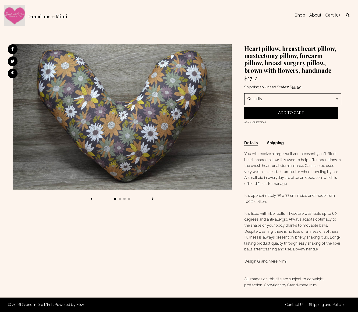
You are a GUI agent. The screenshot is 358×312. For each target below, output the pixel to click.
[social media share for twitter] (13, 62)
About (315, 15)
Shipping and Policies (327, 304)
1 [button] (115, 199)
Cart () (332, 15)
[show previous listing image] (91, 199)
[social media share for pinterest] (13, 74)
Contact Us (295, 304)
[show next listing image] (153, 199)
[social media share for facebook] (12, 49)
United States (276, 87)
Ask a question (255, 122)
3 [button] (124, 199)
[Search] (348, 15)
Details (251, 143)
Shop (300, 15)
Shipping (275, 143)
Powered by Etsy (69, 304)
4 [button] (129, 199)
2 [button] (120, 199)
